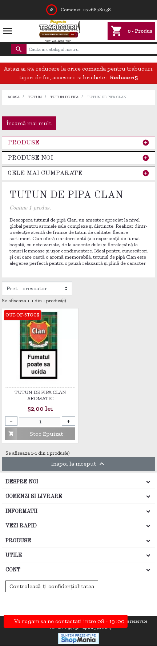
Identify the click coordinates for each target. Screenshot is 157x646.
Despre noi (21, 481)
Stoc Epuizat (34, 434)
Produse (23, 143)
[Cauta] (92, 49)
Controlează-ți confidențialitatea (51, 586)
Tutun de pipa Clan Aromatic (40, 396)
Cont (12, 570)
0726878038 (96, 10)
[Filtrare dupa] (37, 288)
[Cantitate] (39, 421)
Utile (13, 555)
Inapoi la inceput (78, 463)
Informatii (21, 511)
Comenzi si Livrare (33, 496)
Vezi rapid (21, 526)
